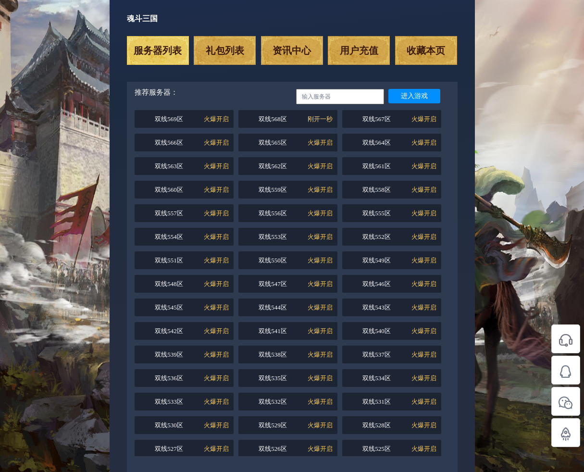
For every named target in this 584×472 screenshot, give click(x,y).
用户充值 (359, 50)
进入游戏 (414, 95)
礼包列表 (225, 50)
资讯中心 (292, 50)
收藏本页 (426, 50)
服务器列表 (158, 50)
